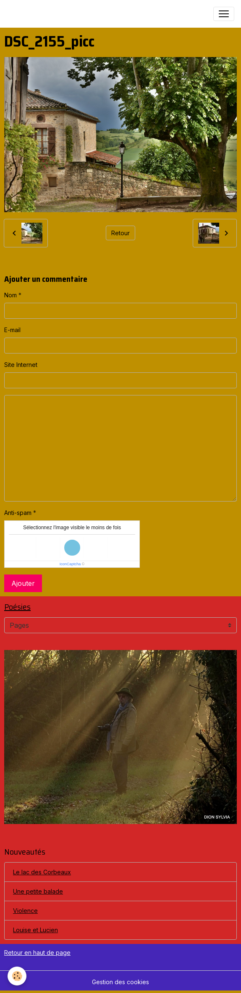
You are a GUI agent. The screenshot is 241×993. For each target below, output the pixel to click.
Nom (10, 295)
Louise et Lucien (35, 929)
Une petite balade (38, 891)
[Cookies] (17, 976)
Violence (25, 910)
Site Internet (20, 364)
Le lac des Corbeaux (42, 872)
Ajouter (23, 583)
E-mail (12, 329)
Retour (120, 233)
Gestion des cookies (120, 981)
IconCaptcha (70, 564)
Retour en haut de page (37, 952)
